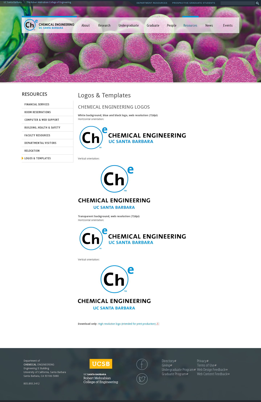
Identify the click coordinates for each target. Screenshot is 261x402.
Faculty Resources (37, 135)
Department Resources (152, 3)
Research (104, 25)
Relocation (32, 150)
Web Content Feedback (213, 373)
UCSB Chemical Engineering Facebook (142, 364)
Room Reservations (37, 112)
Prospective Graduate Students (193, 3)
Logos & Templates (37, 158)
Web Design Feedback (212, 369)
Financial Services (36, 104)
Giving (167, 365)
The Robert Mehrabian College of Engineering (48, 2)
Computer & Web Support (41, 119)
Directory (169, 360)
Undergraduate (129, 25)
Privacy (202, 360)
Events (228, 25)
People (172, 25)
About (86, 25)
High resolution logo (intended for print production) (127, 323)
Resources (190, 25)
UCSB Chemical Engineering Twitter (142, 378)
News (209, 25)
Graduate (153, 25)
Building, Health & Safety (42, 127)
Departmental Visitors (40, 143)
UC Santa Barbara (13, 2)
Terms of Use (206, 365)
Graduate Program (175, 373)
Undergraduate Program (179, 369)
